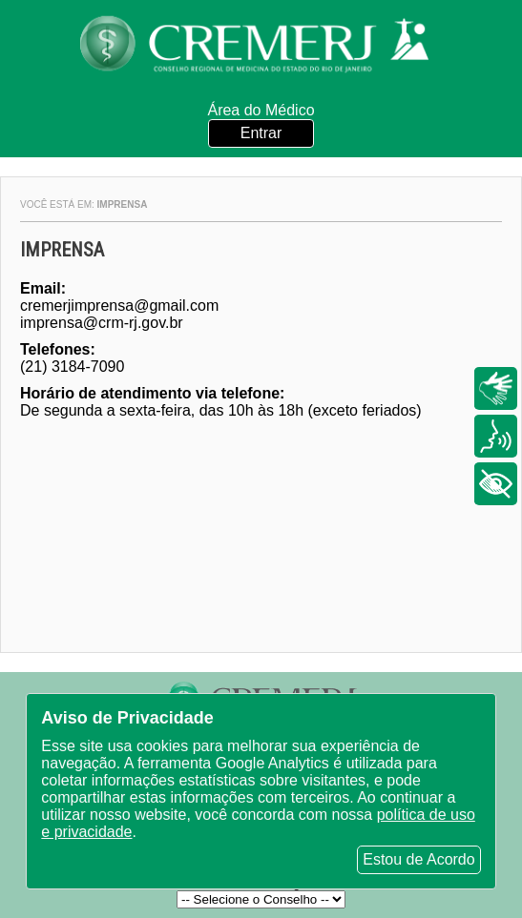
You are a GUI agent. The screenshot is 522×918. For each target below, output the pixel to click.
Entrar (261, 133)
